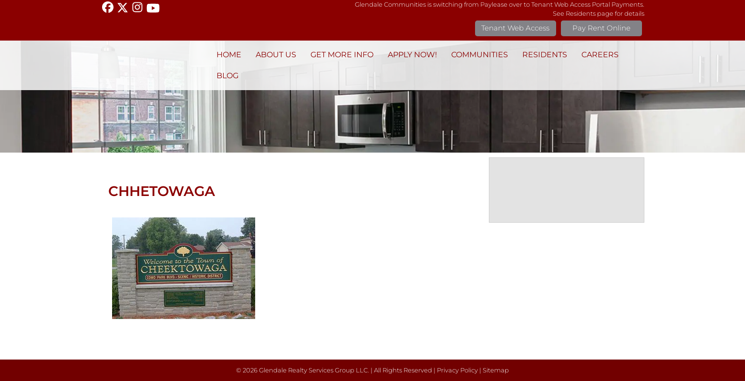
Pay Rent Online (601, 27)
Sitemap (496, 370)
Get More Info (341, 54)
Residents (544, 54)
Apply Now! (412, 54)
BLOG (227, 75)
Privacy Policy (457, 370)
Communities (479, 54)
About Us (276, 54)
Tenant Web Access (515, 27)
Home (229, 54)
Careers (600, 54)
